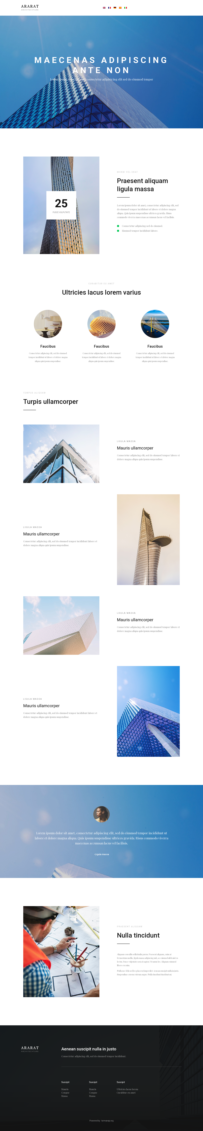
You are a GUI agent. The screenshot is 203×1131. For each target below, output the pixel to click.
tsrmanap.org (107, 1121)
